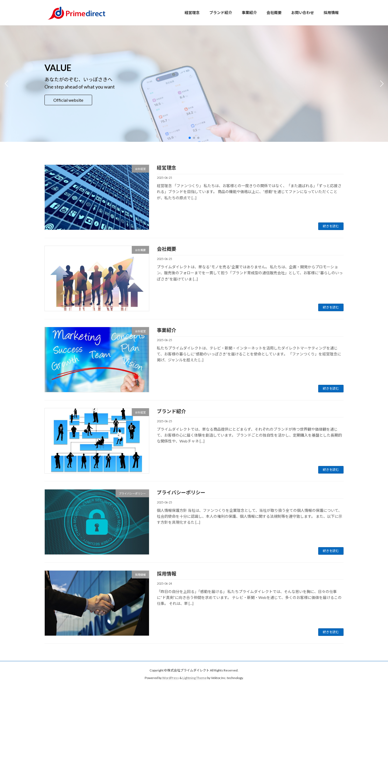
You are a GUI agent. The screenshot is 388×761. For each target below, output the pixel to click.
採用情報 (166, 574)
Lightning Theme (194, 678)
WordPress (170, 678)
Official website (68, 99)
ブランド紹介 (171, 411)
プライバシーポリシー (181, 492)
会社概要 (166, 249)
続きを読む (331, 226)
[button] (190, 138)
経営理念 (166, 168)
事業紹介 (166, 330)
